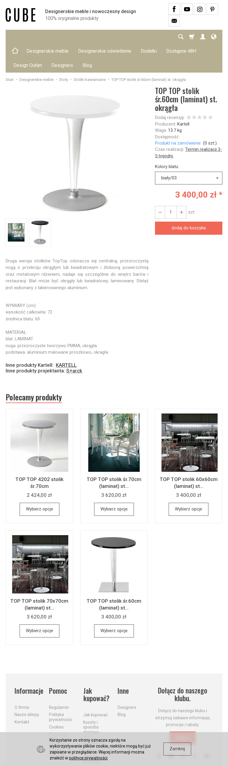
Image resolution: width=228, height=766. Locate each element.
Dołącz (182, 709)
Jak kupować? (96, 666)
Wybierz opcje (39, 480)
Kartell (183, 95)
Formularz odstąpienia (60, 725)
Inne (123, 662)
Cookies (56, 698)
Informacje (28, 662)
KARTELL (66, 336)
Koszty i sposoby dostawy (91, 698)
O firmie (22, 678)
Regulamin (59, 678)
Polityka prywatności (60, 688)
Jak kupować (95, 686)
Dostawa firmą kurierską (91, 728)
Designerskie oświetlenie (104, 37)
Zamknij (177, 748)
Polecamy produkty (34, 368)
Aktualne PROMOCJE (94, 713)
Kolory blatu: (167, 138)
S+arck (74, 342)
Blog (122, 686)
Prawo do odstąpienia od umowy (60, 710)
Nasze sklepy (27, 686)
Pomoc (58, 662)
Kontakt (22, 693)
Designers (127, 678)
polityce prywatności (88, 758)
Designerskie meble (47, 37)
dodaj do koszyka (189, 199)
